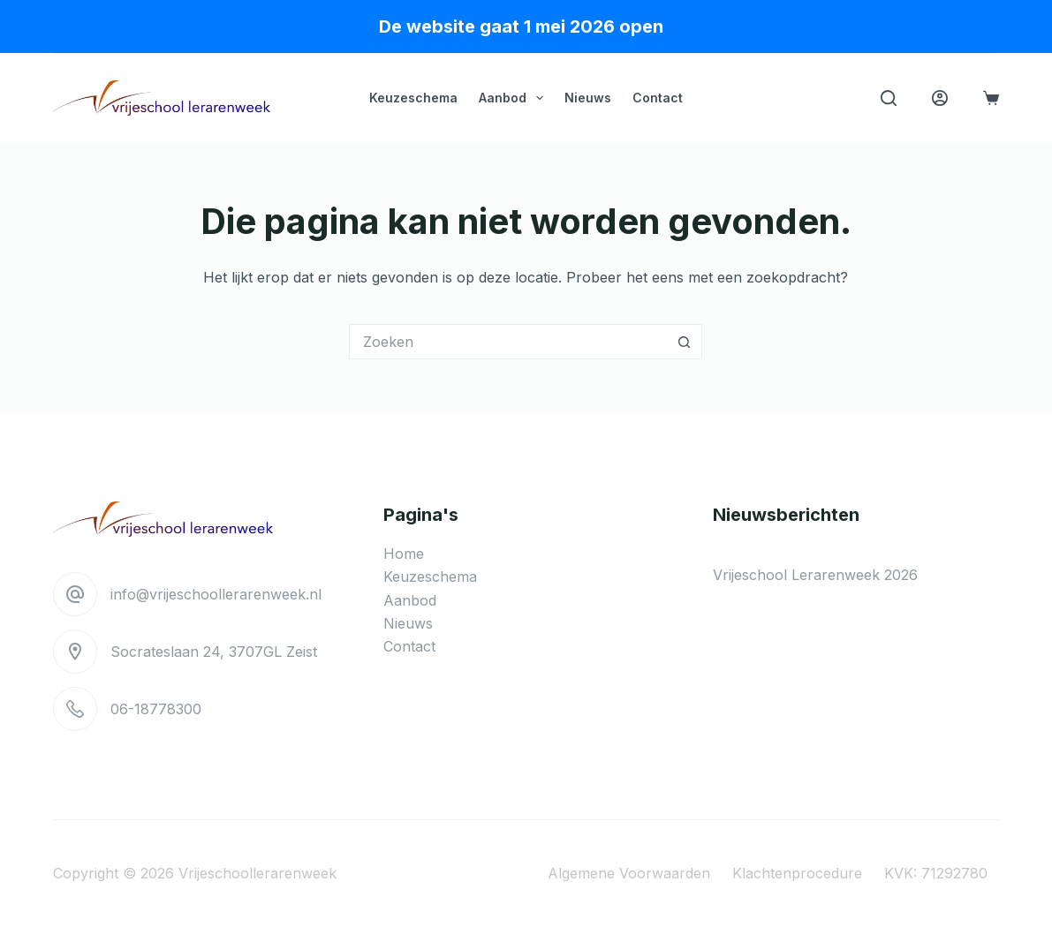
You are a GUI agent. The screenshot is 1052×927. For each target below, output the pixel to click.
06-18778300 (155, 709)
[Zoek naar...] (508, 341)
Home (403, 553)
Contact (657, 97)
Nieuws (587, 97)
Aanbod (514, 98)
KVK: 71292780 (936, 873)
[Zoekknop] (684, 341)
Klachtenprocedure (797, 873)
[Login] (940, 98)
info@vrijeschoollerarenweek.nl (216, 594)
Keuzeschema (413, 97)
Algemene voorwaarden (629, 873)
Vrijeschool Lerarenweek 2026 (815, 575)
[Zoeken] (889, 98)
